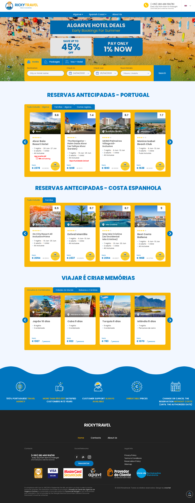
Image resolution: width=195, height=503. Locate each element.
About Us (117, 14)
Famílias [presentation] (49, 200)
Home (81, 437)
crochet (167, 488)
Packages (52, 61)
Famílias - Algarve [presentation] (63, 107)
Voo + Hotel (74, 61)
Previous (25, 142)
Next (170, 142)
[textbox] (45, 73)
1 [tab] (187, 48)
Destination (32, 68)
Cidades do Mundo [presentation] (64, 290)
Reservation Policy (132, 461)
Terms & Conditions (133, 458)
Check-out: (99, 68)
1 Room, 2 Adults (130, 73)
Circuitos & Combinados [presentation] (38, 290)
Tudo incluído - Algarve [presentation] (38, 107)
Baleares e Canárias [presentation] (88, 290)
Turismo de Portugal (72, 491)
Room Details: (127, 68)
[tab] (38, 107)
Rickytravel (97, 427)
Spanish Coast (97, 14)
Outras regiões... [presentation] (84, 107)
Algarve (78, 14)
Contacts (96, 437)
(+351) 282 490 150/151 (163, 6)
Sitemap (128, 464)
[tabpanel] (97, 49)
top (189, 495)
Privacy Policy (130, 455)
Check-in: (71, 68)
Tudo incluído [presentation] (33, 200)
